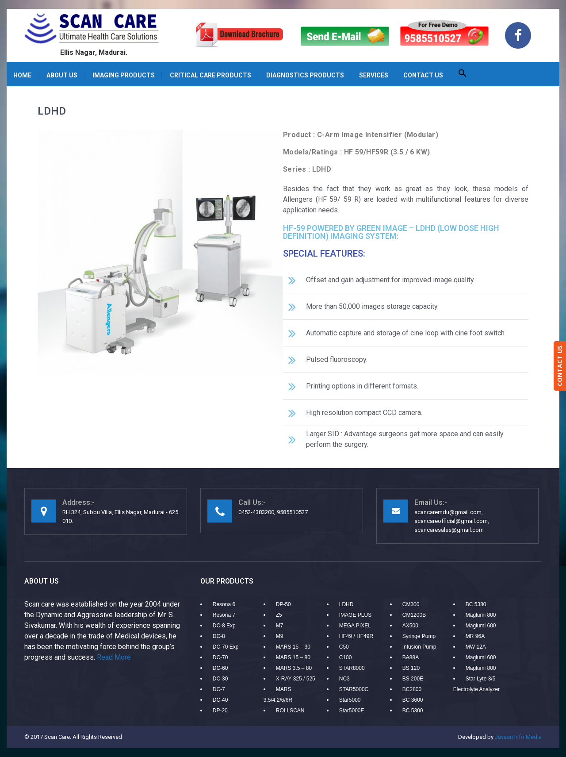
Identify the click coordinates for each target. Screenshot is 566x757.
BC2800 (411, 689)
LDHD (346, 604)
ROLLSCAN (290, 710)
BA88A (410, 657)
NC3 (344, 679)
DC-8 (219, 636)
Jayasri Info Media (518, 737)
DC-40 (220, 700)
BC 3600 (412, 700)
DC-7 (219, 689)
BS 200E (412, 679)
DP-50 (283, 604)
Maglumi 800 (481, 615)
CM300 (411, 604)
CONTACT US (559, 366)
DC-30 (220, 679)
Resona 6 (224, 604)
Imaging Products (123, 75)
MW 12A (476, 647)
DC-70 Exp (226, 647)
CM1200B (414, 615)
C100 (345, 657)
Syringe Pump (419, 636)
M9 (279, 636)
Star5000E (351, 710)
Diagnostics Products (305, 75)
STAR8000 (352, 668)
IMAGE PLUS (355, 615)
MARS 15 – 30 (293, 647)
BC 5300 (412, 710)
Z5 (279, 615)
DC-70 (220, 657)
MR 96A (475, 636)
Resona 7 (224, 615)
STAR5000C (353, 689)
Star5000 (350, 700)
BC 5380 (476, 604)
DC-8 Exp (224, 626)
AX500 (410, 626)
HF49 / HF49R (356, 636)
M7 (279, 626)
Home (22, 75)
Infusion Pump (419, 647)
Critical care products (210, 75)
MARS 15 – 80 (293, 657)
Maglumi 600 (481, 626)
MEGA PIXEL (355, 626)
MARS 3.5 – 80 (294, 668)
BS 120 (411, 668)
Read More (114, 657)
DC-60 (220, 668)
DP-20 (220, 710)
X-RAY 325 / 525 (295, 679)
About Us (61, 75)
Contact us (423, 75)
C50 (344, 647)
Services (373, 75)
